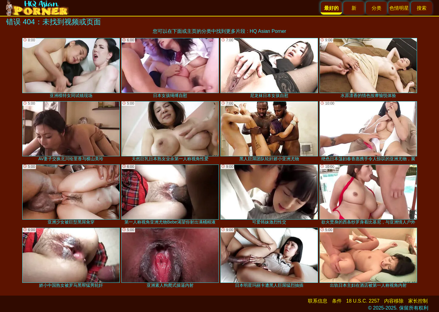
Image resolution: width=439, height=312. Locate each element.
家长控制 (418, 300)
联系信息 (317, 300)
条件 (337, 300)
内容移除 (394, 300)
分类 (376, 8)
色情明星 (399, 8)
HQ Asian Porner (268, 31)
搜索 (422, 8)
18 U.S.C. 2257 (363, 300)
